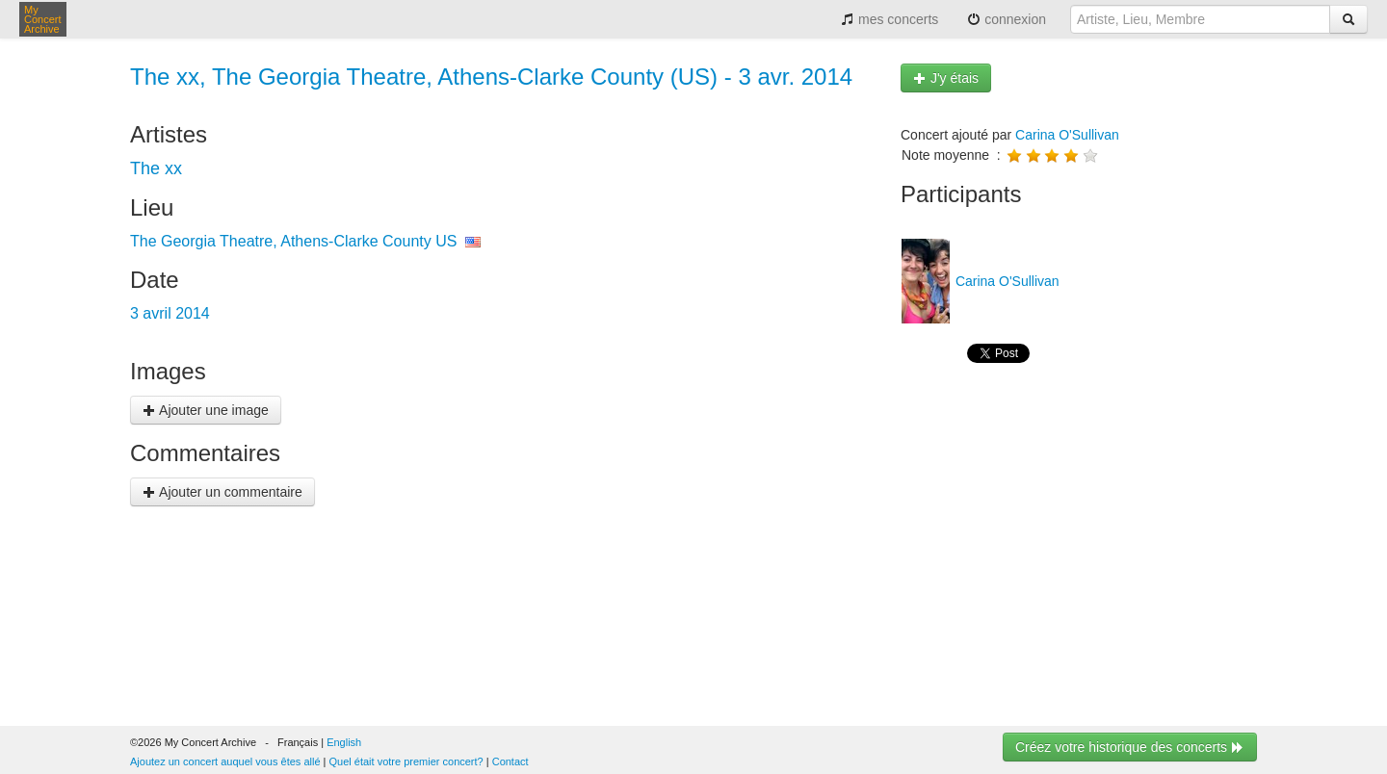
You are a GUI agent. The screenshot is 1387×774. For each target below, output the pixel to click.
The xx (156, 168)
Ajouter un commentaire (222, 492)
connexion (1006, 19)
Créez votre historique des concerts (1129, 747)
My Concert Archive (43, 19)
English (344, 742)
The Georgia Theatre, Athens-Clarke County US (293, 241)
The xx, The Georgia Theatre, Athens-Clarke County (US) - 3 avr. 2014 (491, 77)
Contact (510, 761)
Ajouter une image (206, 410)
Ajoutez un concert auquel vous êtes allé (225, 761)
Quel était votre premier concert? (406, 761)
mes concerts (889, 19)
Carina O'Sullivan (1067, 134)
